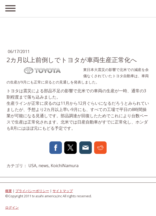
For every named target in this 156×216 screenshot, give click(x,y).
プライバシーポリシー (32, 190)
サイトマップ (63, 190)
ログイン (12, 207)
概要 (8, 190)
